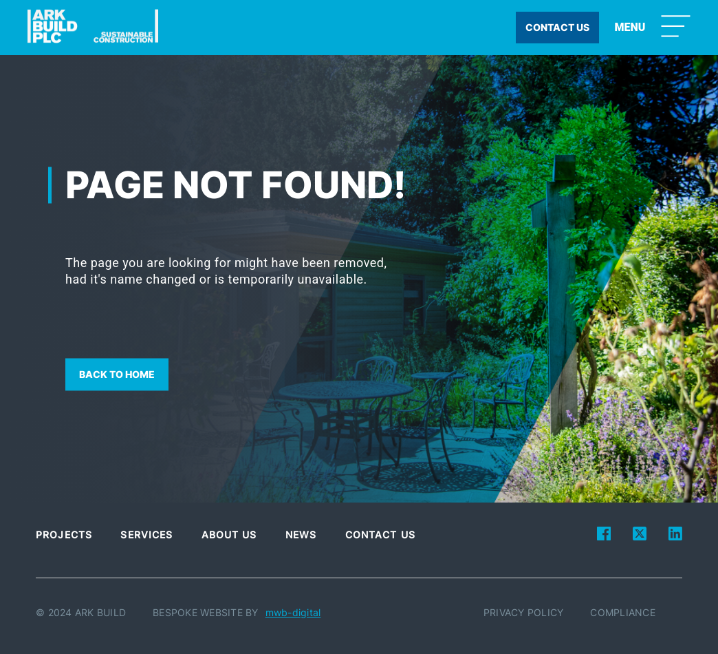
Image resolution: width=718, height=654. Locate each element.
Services (146, 534)
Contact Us (380, 534)
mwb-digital (293, 612)
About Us (229, 534)
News (300, 534)
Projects (64, 534)
